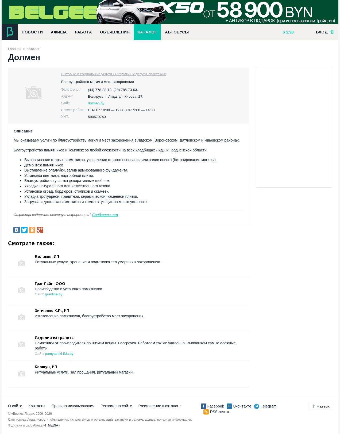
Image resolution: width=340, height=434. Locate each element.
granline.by (53, 294)
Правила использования (73, 406)
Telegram (265, 406)
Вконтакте (239, 406)
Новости (32, 32)
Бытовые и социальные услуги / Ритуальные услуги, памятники (113, 74)
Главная (15, 49)
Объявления (115, 32)
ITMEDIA (51, 425)
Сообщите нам (105, 215)
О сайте (15, 406)
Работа (83, 32)
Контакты (37, 406)
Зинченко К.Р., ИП (52, 311)
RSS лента (216, 412)
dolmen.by (96, 103)
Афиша (59, 32)
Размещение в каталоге (159, 406)
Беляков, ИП (47, 256)
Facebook (212, 406)
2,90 (289, 32)
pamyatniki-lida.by (59, 354)
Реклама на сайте (116, 406)
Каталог (147, 32)
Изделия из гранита (54, 338)
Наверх (321, 406)
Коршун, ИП (46, 367)
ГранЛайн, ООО (50, 283)
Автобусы (177, 32)
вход (325, 32)
